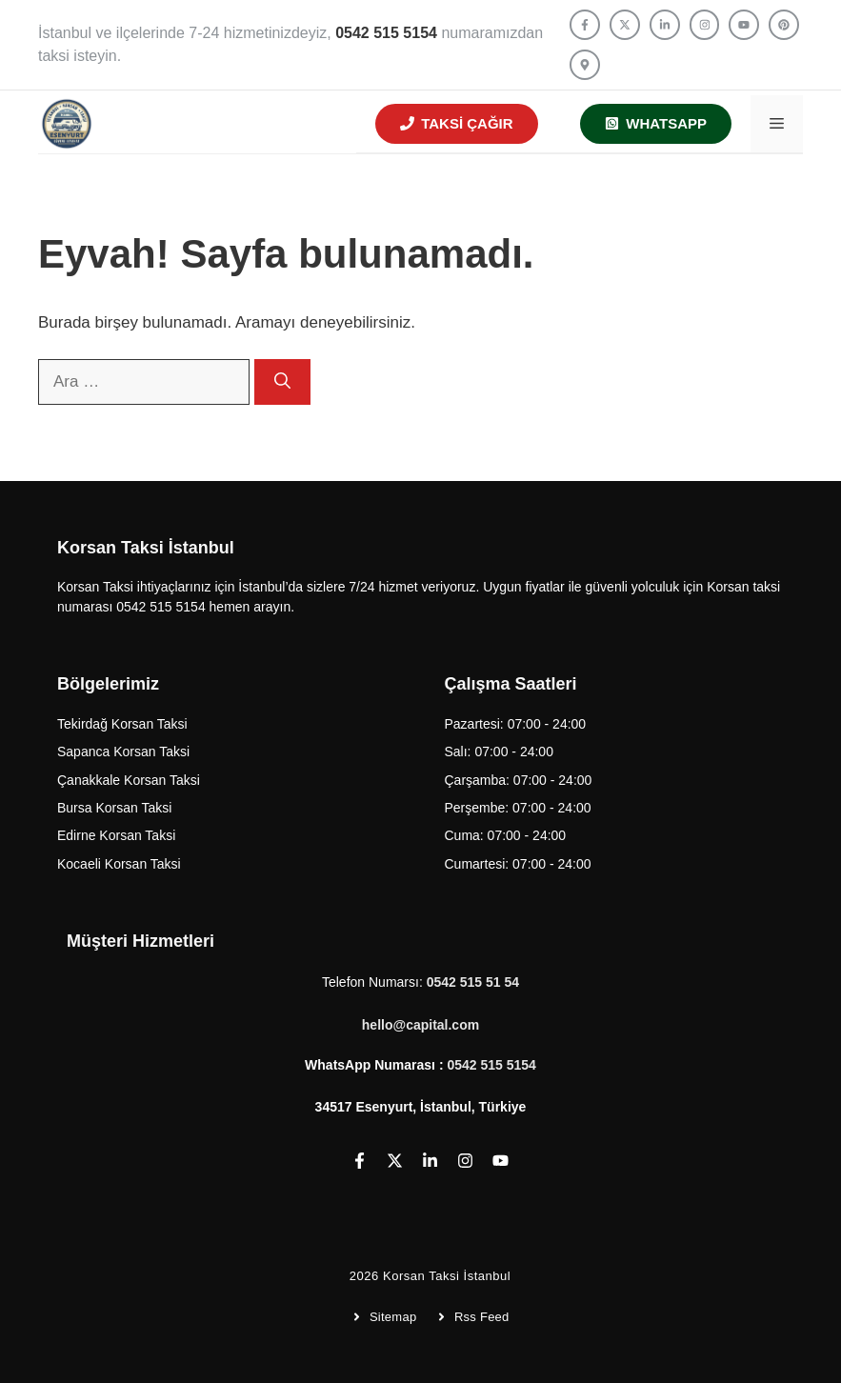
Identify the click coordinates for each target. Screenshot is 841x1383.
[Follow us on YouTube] (744, 25)
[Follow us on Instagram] (705, 25)
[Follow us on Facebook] (585, 25)
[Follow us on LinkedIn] (665, 25)
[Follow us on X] (625, 25)
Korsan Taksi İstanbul (447, 1276)
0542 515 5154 (491, 1064)
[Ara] (282, 382)
